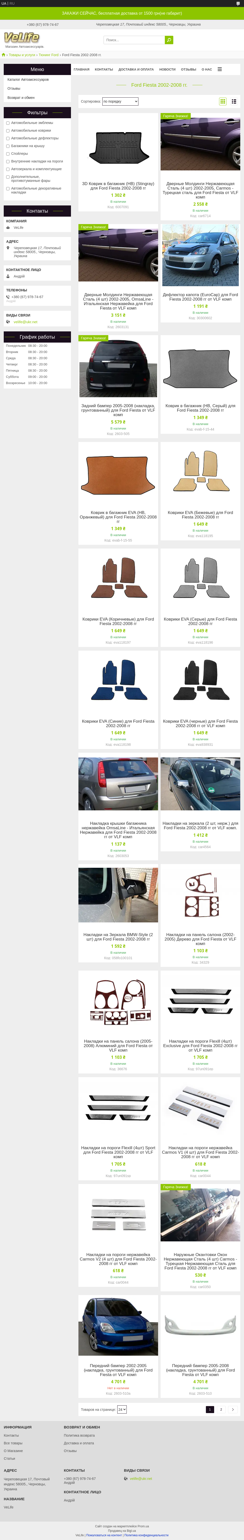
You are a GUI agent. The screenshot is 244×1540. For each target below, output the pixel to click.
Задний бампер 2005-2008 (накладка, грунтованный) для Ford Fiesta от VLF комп (118, 410)
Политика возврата (79, 1435)
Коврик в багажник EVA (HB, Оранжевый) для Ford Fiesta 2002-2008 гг (118, 517)
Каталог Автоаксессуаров (28, 79)
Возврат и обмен (21, 98)
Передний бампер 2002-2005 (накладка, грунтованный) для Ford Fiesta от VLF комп (118, 1370)
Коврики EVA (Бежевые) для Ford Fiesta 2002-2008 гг (200, 515)
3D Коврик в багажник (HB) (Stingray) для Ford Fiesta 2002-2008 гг (118, 186)
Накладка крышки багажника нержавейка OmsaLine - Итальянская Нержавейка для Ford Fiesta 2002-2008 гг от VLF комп (118, 830)
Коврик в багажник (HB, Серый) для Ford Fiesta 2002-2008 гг (201, 408)
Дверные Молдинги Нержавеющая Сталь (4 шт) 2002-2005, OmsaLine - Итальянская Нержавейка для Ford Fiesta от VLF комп (118, 302)
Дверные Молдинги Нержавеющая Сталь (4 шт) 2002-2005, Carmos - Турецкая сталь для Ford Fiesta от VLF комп (200, 190)
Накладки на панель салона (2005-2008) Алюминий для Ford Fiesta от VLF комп (118, 1046)
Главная (81, 69)
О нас (207, 69)
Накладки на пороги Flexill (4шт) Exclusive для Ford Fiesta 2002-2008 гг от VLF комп (200, 1046)
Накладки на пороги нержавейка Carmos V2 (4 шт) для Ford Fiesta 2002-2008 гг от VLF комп (118, 1259)
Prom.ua (143, 1526)
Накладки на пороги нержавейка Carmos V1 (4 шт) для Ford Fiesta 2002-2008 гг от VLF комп (200, 1152)
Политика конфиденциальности (146, 1535)
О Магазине (13, 1451)
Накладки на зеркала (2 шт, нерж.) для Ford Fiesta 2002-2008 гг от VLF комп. (200, 825)
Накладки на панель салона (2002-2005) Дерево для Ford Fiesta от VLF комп (200, 939)
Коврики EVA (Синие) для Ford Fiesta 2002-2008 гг (118, 723)
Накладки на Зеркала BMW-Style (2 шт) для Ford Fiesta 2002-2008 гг (118, 937)
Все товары (13, 1443)
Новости (167, 69)
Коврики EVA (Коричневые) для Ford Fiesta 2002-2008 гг (118, 621)
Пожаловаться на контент (104, 1535)
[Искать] (169, 40)
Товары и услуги (22, 55)
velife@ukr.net (25, 322)
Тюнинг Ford (49, 55)
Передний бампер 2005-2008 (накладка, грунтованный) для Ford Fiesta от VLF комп (200, 1370)
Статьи (9, 1459)
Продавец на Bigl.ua (122, 1531)
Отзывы (188, 69)
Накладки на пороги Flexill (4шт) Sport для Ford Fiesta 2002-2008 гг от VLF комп (118, 1152)
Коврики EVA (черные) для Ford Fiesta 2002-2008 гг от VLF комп (200, 723)
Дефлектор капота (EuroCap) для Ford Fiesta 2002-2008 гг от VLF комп (200, 297)
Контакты (104, 69)
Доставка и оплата (136, 69)
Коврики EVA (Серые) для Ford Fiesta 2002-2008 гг (200, 621)
